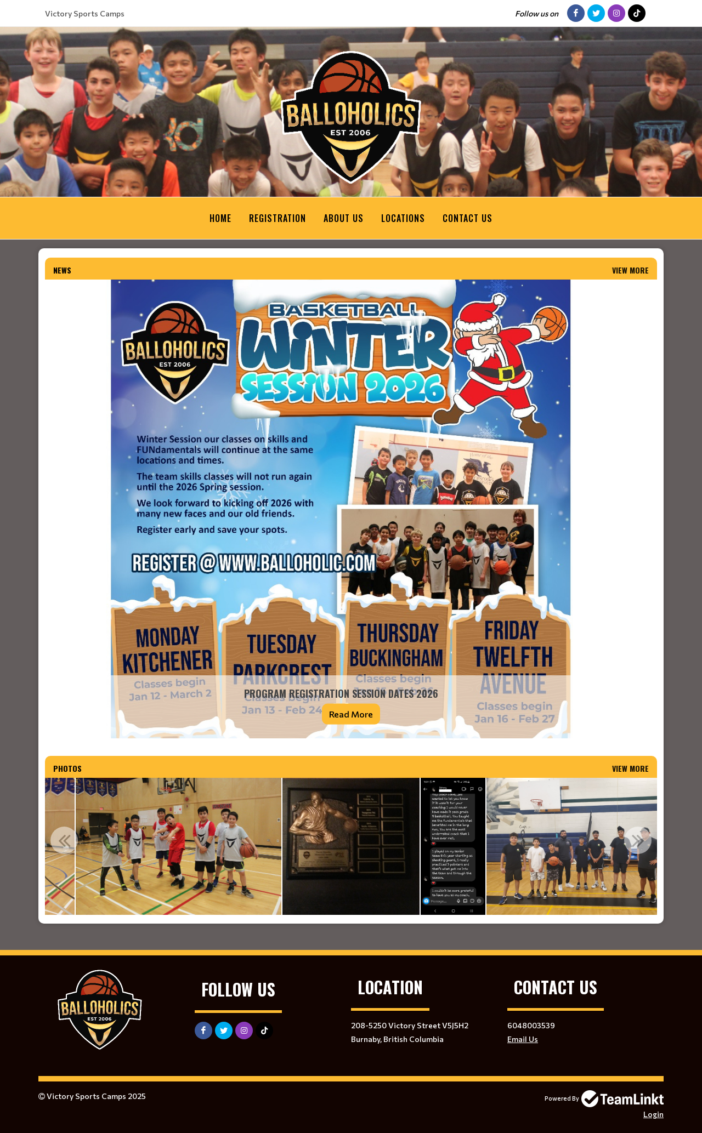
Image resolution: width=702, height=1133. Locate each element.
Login (653, 1114)
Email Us (522, 1039)
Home (220, 218)
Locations (403, 218)
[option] (351, 846)
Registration (277, 218)
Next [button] (638, 840)
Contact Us (467, 218)
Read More (351, 714)
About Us (344, 218)
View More (630, 270)
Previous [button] (64, 840)
